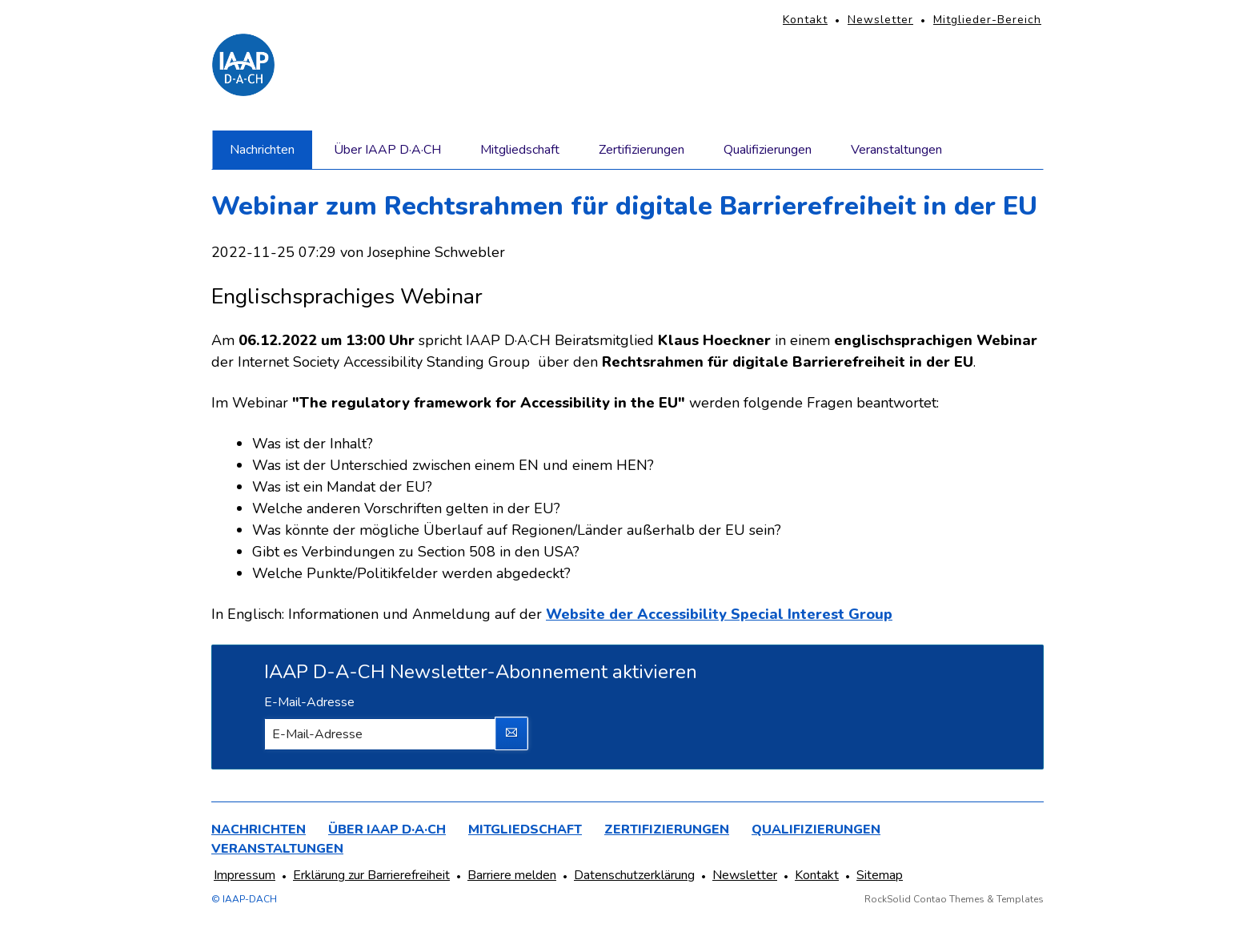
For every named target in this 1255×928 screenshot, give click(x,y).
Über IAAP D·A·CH (387, 150)
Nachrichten (262, 150)
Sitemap (879, 875)
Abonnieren (511, 733)
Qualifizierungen (768, 150)
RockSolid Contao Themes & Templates (954, 899)
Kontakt (805, 19)
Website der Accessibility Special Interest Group (719, 614)
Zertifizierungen (641, 150)
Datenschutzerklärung (634, 875)
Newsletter (880, 19)
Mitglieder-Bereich (987, 19)
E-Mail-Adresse (309, 702)
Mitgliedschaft (519, 150)
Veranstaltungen (896, 150)
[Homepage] (243, 65)
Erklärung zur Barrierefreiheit (371, 875)
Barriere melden (511, 875)
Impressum (244, 875)
